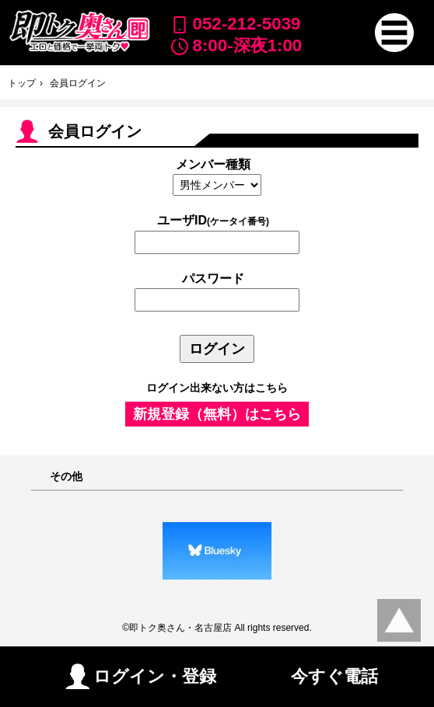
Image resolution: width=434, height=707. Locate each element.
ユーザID (213, 220)
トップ (22, 83)
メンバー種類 (213, 164)
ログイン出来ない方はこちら (217, 387)
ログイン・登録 (140, 676)
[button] (394, 32)
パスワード (213, 278)
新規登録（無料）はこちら (217, 414)
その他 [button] (66, 476)
